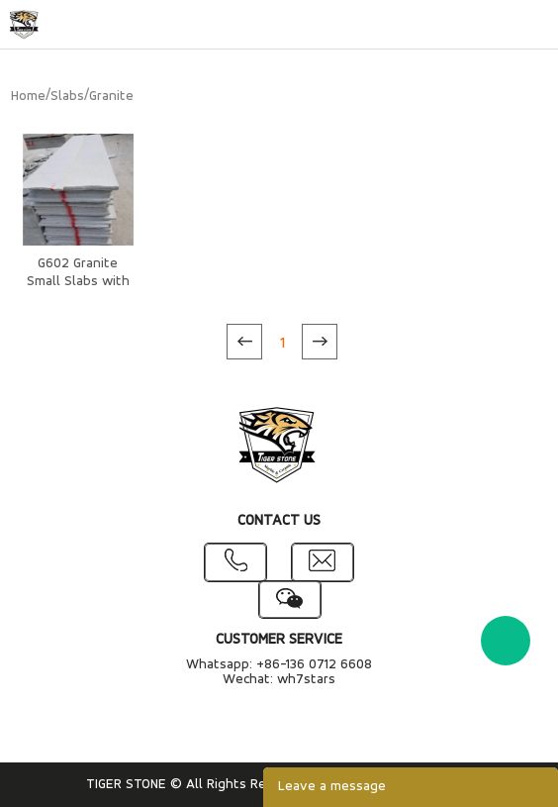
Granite (111, 96)
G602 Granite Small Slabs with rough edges (78, 281)
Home (28, 96)
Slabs (67, 96)
